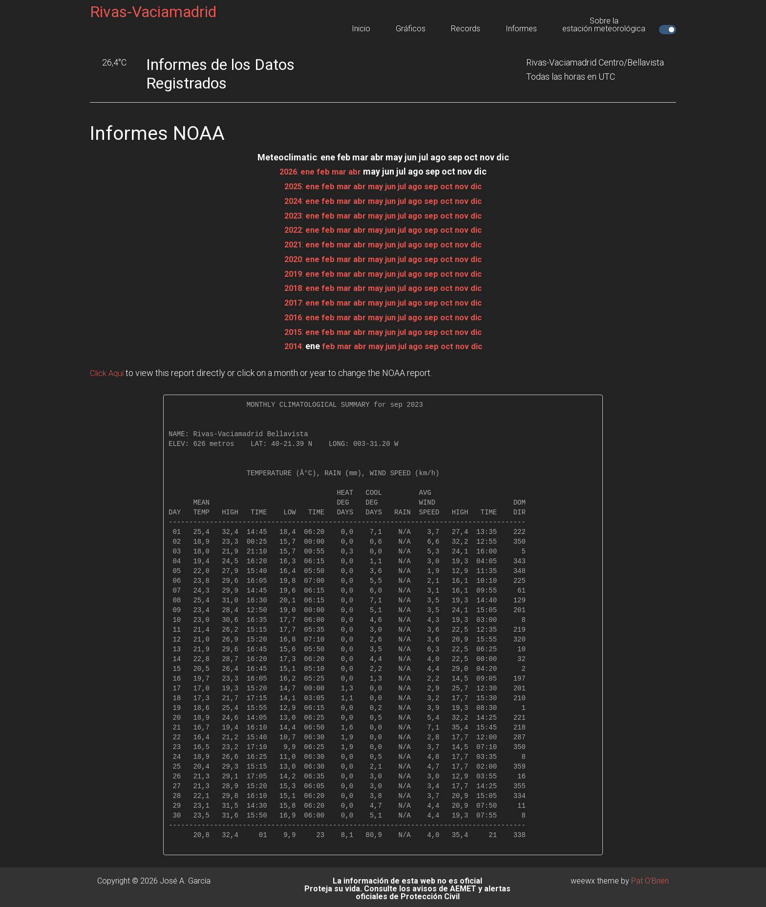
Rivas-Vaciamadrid (153, 11)
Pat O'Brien (650, 877)
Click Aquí (108, 370)
